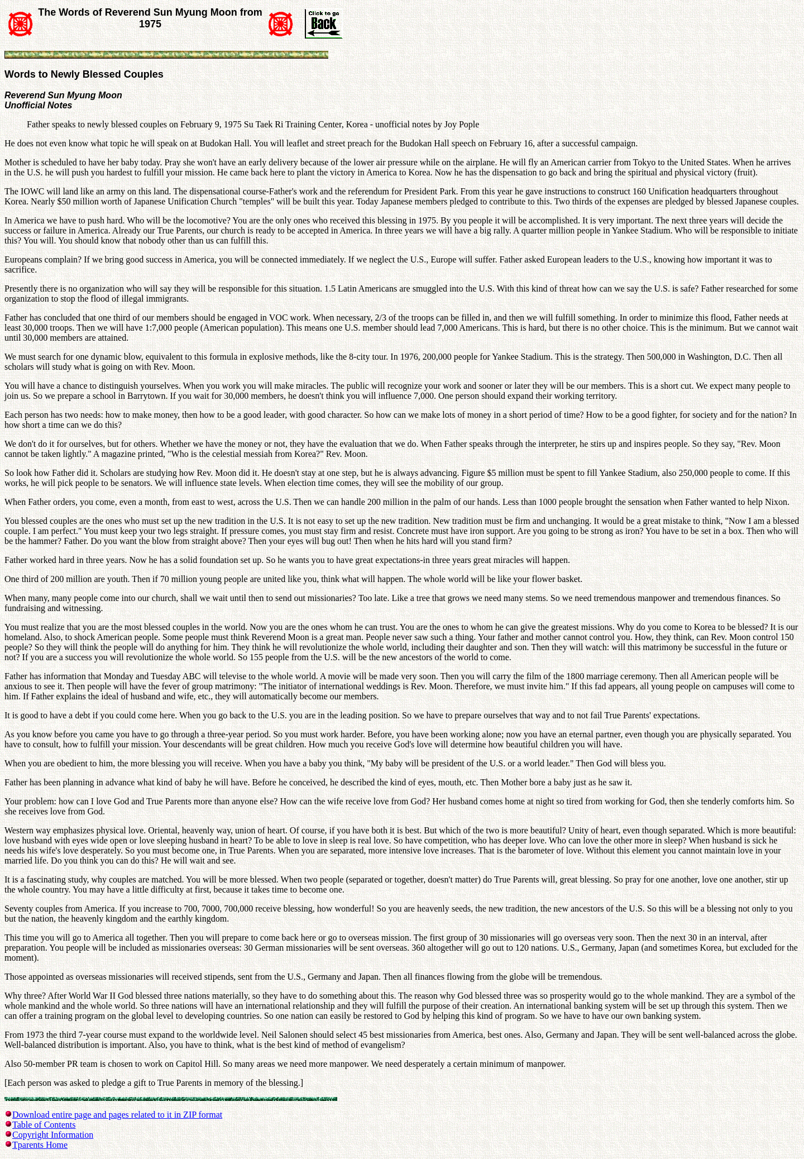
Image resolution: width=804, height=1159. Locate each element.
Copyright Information (52, 1134)
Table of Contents (44, 1124)
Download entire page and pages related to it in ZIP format (117, 1114)
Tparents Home (40, 1145)
